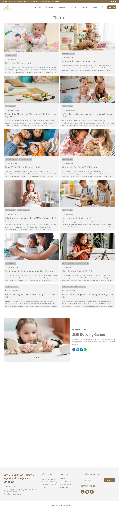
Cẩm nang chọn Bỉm (11, 55)
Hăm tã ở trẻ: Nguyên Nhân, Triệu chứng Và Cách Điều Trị (30, 295)
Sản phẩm (62, 7)
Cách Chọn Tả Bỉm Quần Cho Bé (76, 218)
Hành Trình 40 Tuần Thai (68, 53)
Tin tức (84, 7)
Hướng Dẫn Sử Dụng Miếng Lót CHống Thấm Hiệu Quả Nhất (87, 295)
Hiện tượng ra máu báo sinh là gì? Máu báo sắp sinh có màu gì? (30, 219)
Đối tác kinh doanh (65, 484)
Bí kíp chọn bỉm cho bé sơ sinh (19, 63)
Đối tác (74, 7)
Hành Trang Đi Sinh (10, 106)
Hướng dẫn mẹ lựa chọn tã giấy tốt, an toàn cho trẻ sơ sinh (87, 115)
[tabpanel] (37, 340)
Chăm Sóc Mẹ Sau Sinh (11, 159)
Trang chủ (37, 7)
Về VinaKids (49, 7)
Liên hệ (94, 7)
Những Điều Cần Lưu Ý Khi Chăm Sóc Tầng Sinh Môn (29, 271)
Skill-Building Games (89, 334)
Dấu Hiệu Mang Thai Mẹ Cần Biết (77, 271)
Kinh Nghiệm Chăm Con (25, 159)
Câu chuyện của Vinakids (49, 479)
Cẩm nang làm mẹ (65, 481)
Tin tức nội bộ (64, 487)
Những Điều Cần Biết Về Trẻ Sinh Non (79, 167)
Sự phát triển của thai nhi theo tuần (78, 61)
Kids (84, 330)
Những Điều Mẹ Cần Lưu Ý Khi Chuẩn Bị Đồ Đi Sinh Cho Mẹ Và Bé (30, 115)
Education (76, 330)
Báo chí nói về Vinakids (49, 485)
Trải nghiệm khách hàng (49, 482)
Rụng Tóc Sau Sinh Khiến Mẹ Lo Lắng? (22, 167)
